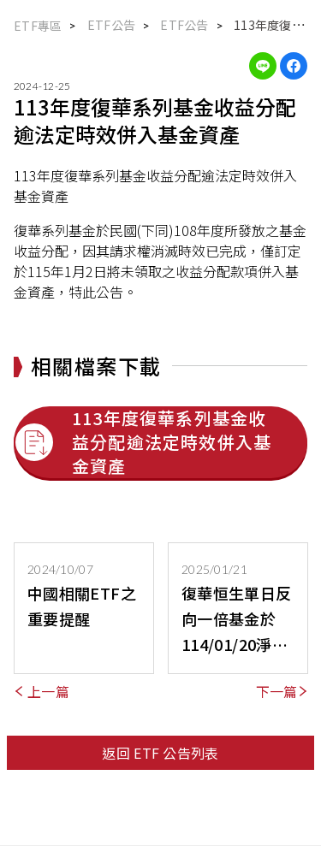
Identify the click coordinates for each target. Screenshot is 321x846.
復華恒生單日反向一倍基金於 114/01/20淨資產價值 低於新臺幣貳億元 (236, 619)
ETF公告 (184, 24)
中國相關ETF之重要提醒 (81, 606)
